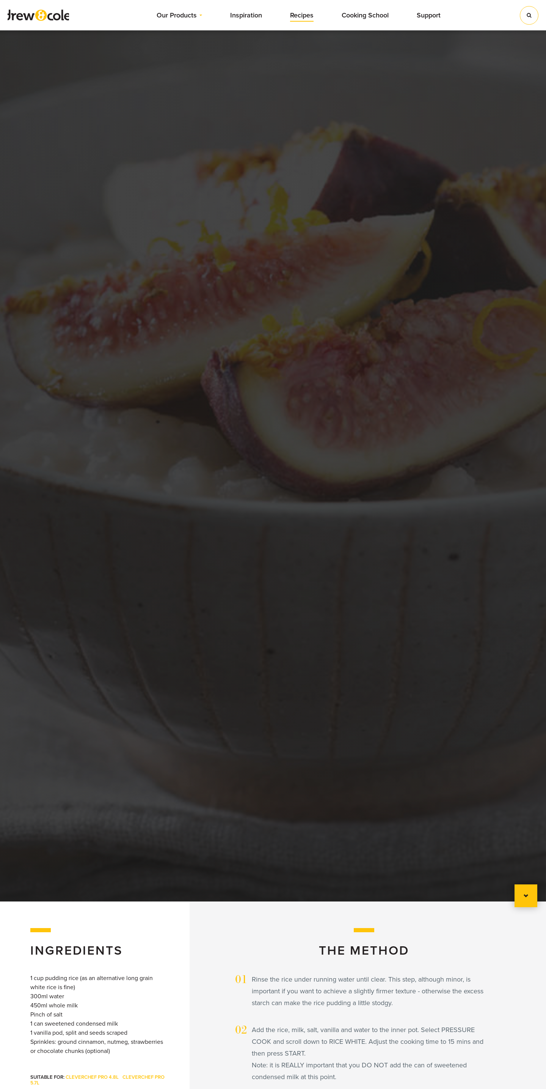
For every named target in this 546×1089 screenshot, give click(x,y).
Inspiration (246, 15)
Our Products (177, 15)
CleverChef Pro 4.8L (92, 1077)
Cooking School (365, 15)
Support (429, 15)
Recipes (302, 15)
